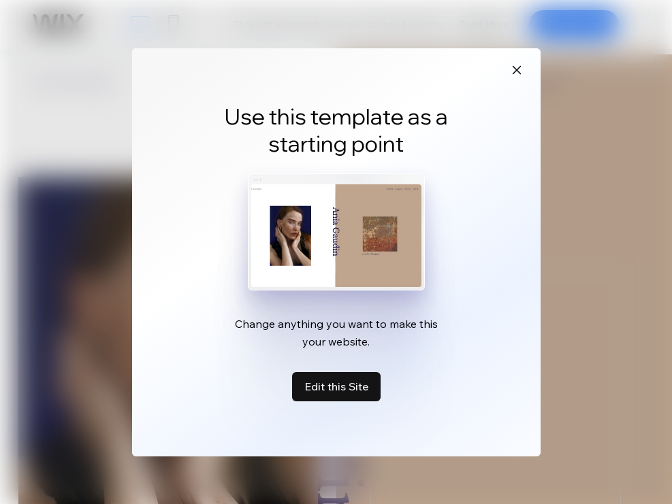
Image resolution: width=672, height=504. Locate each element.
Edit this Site (336, 386)
